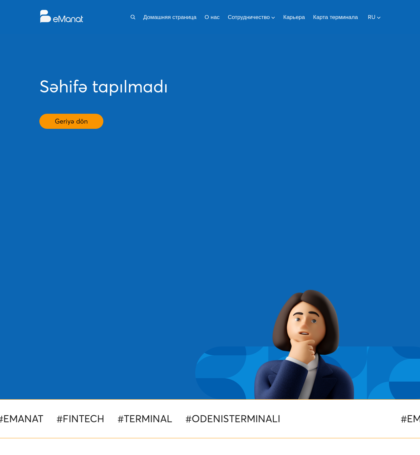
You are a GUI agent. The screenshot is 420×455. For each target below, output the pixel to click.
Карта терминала (335, 16)
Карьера (294, 16)
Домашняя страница (170, 16)
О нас (212, 16)
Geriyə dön (71, 121)
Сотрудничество (251, 16)
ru (374, 16)
